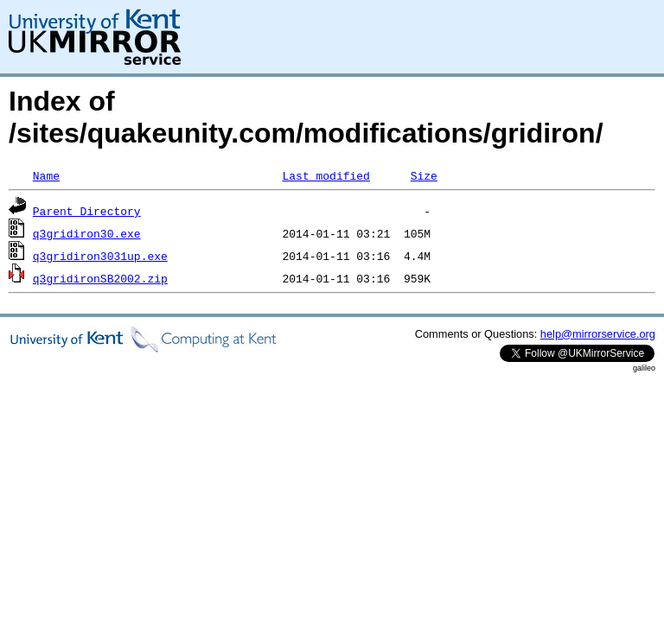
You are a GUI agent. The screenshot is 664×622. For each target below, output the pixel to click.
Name (46, 175)
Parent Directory (87, 211)
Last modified (325, 175)
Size (424, 175)
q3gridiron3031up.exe (100, 255)
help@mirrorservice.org (597, 333)
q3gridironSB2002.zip (100, 278)
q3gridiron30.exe (87, 233)
